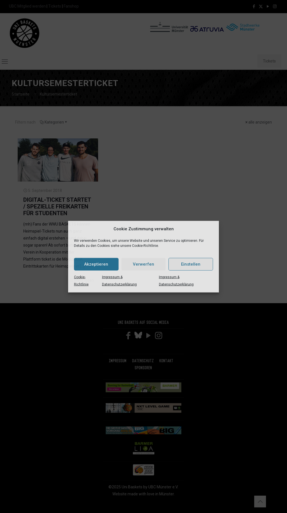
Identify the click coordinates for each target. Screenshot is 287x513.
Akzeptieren (96, 264)
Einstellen (190, 264)
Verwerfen (143, 264)
